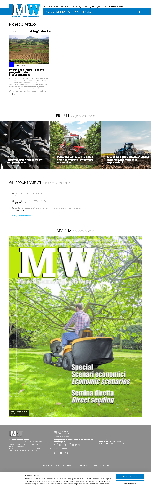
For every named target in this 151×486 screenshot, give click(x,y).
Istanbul (24, 94)
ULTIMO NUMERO (55, 11)
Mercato (31, 94)
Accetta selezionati (129, 470)
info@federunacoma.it (17, 446)
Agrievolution (17, 94)
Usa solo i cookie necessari (130, 476)
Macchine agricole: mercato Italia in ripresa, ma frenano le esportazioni (128, 159)
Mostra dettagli (101, 482)
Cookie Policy (88, 476)
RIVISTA (86, 11)
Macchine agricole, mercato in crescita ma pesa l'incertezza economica (75, 159)
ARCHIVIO (73, 11)
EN (140, 11)
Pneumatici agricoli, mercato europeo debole (25, 161)
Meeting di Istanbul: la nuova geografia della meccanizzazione (26, 72)
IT (137, 11)
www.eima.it (120, 441)
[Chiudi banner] (148, 461)
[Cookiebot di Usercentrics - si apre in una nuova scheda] (12, 482)
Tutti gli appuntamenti (21, 215)
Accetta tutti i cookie (130, 464)
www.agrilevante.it (117, 443)
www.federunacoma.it (62, 448)
